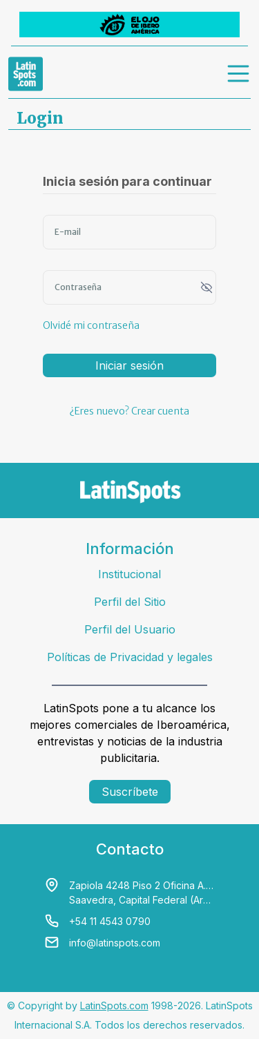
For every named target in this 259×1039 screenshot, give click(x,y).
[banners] (129, 24)
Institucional (129, 574)
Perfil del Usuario (129, 629)
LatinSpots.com (114, 1005)
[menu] (239, 74)
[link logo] (25, 74)
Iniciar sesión (129, 365)
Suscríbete (130, 792)
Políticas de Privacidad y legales (130, 657)
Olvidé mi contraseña (91, 325)
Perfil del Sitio (130, 602)
